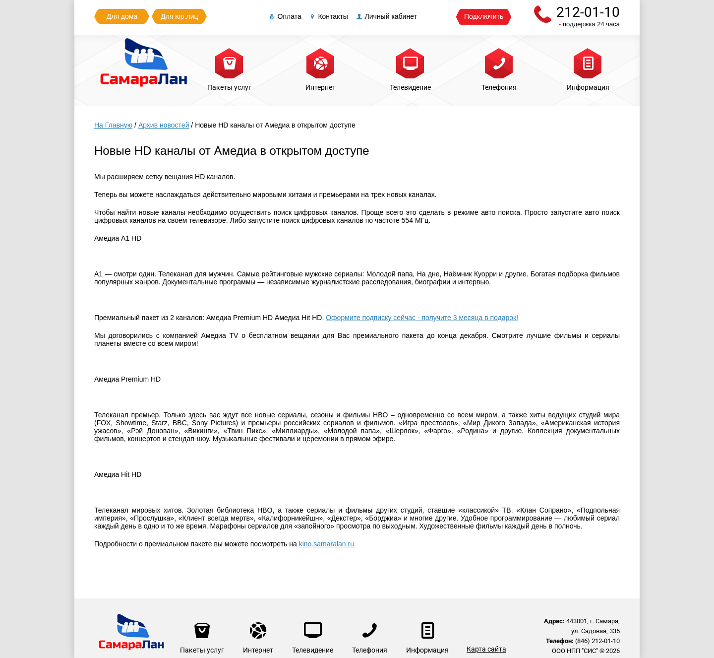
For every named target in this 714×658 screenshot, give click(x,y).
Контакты (328, 16)
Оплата (284, 16)
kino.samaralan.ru (326, 544)
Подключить (483, 16)
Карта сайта (486, 649)
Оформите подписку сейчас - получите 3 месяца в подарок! (422, 318)
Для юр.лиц (179, 16)
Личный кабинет (386, 16)
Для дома (122, 16)
